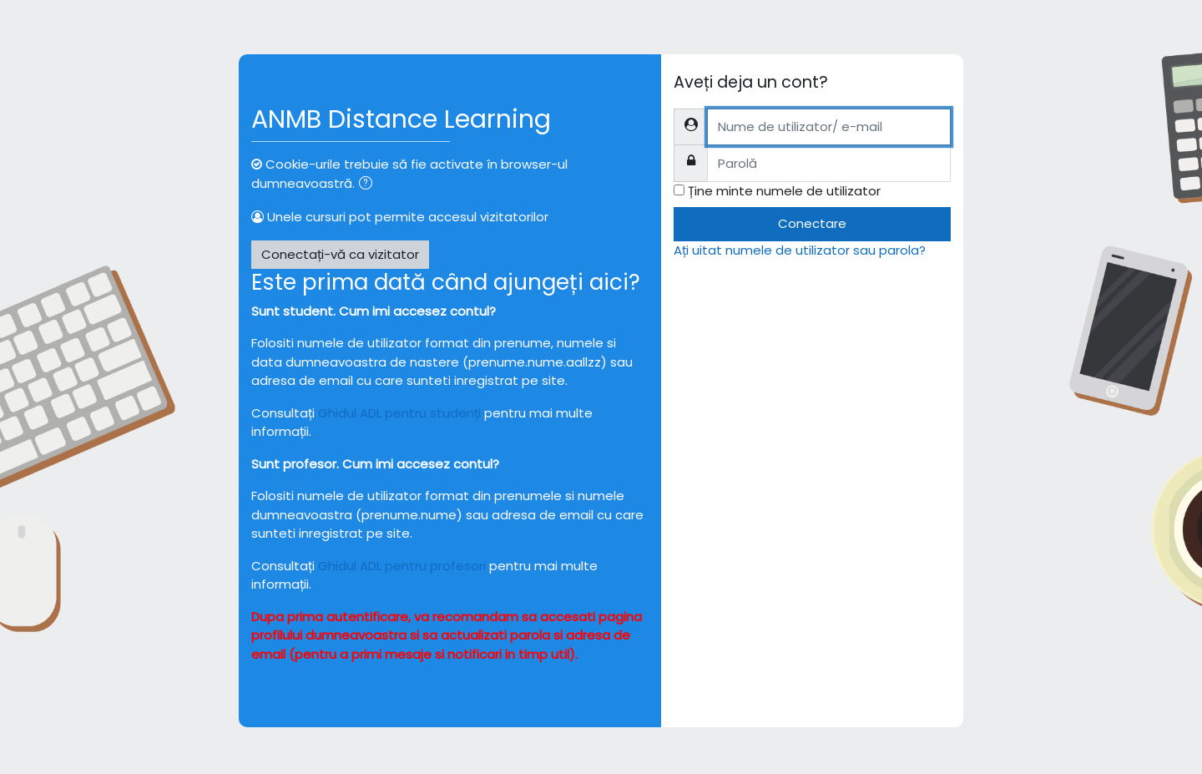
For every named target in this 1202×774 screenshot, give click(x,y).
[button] (369, 185)
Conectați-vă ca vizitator (340, 254)
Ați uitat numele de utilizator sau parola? (800, 250)
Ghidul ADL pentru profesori (402, 565)
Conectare (812, 223)
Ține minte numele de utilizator (784, 191)
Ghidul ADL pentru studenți (399, 413)
